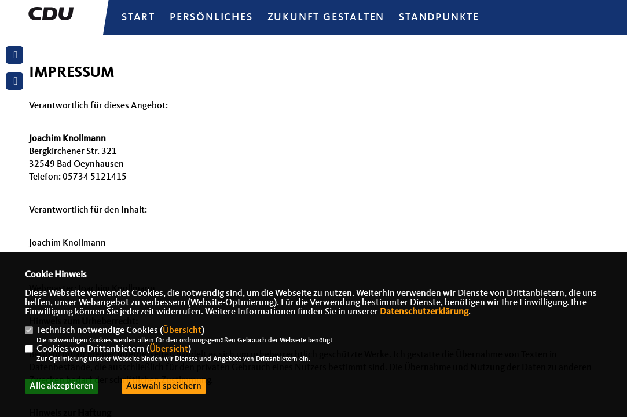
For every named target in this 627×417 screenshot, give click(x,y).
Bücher (361, 41)
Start (138, 17)
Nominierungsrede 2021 (196, 41)
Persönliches (211, 17)
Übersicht (182, 330)
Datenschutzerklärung (424, 312)
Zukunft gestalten (326, 17)
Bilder (304, 41)
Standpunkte (439, 17)
